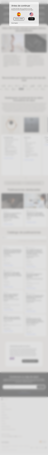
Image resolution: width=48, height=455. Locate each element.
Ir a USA (31, 18)
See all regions (14, 23)
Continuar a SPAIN (19, 18)
